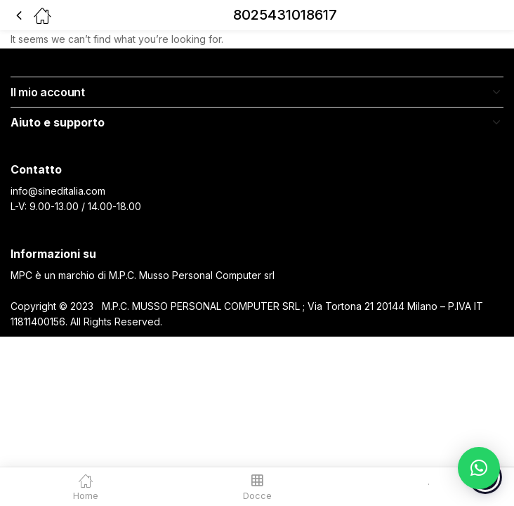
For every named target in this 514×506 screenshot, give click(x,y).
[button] (479, 468)
